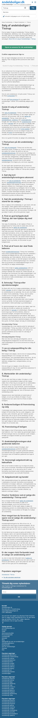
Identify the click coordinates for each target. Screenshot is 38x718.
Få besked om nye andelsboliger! (32, 2)
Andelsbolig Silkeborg (8, 683)
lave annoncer (14, 99)
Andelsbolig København (9, 655)
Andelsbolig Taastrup (8, 707)
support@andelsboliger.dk (10, 611)
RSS (3, 650)
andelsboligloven (7, 160)
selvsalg (10, 123)
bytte (10, 132)
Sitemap (4, 648)
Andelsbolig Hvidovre (8, 687)
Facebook (3, 623)
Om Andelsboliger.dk (8, 628)
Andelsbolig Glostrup (8, 678)
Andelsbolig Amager (8, 663)
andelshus (15, 120)
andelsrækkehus (26, 120)
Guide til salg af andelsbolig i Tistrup (16, 66)
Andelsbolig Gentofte (8, 712)
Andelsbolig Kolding (8, 680)
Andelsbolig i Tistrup (8, 574)
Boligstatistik (6, 645)
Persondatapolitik (7, 635)
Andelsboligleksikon (8, 643)
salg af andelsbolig (10, 112)
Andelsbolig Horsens (8, 665)
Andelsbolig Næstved (8, 660)
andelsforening (26, 121)
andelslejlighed (6, 120)
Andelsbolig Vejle (7, 685)
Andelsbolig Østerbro (8, 700)
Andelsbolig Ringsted (8, 703)
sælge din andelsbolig (20, 227)
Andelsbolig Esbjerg (8, 668)
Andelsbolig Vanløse (8, 708)
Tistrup (29, 22)
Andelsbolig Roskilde (8, 671)
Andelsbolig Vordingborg (9, 710)
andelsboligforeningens (14, 182)
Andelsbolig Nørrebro (8, 702)
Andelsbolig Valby (7, 695)
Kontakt (4, 630)
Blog (3, 640)
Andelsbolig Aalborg (8, 666)
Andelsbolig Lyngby (8, 688)
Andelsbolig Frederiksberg (10, 656)
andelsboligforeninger (12, 251)
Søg (33, 8)
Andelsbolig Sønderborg (9, 693)
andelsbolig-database (25, 4)
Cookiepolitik (6, 636)
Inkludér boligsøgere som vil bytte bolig (17, 16)
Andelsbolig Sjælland (8, 715)
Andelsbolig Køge (7, 682)
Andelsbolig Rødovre (8, 690)
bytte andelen (25, 129)
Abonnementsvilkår (8, 633)
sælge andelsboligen (21, 268)
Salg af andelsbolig (7, 22)
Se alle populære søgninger (12, 577)
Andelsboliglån (6, 673)
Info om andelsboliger (8, 646)
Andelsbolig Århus (7, 661)
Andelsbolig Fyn (7, 670)
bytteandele (11, 96)
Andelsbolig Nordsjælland (10, 713)
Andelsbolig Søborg (8, 705)
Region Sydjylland (19, 22)
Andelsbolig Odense (8, 658)
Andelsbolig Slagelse (8, 692)
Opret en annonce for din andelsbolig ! (19, 47)
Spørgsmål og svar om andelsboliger (13, 641)
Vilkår (3, 631)
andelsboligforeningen (8, 153)
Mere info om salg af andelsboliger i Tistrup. (22, 39)
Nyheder (4, 638)
